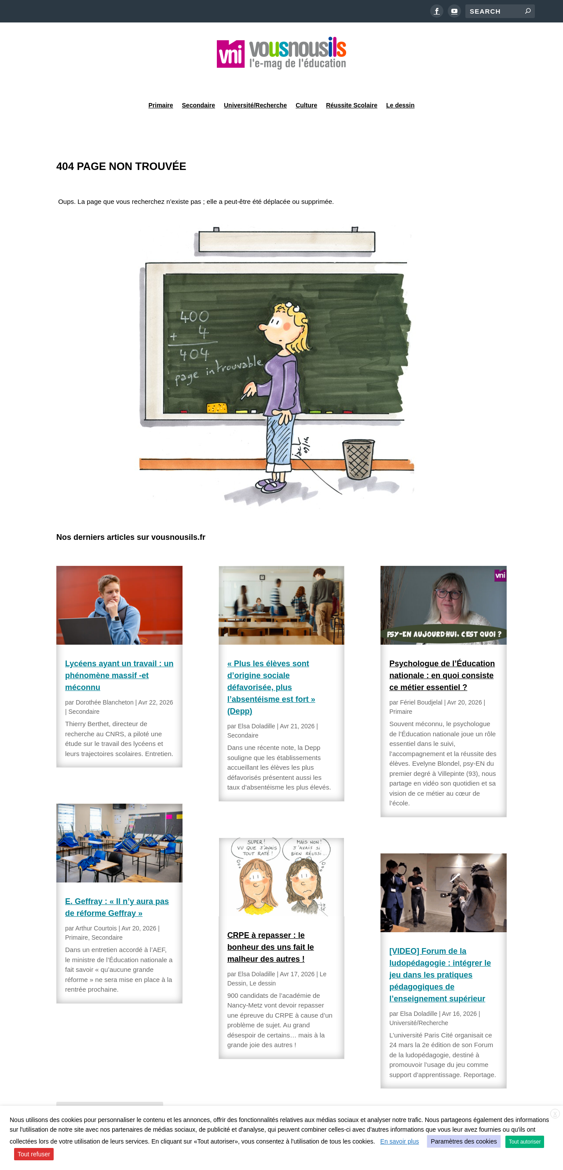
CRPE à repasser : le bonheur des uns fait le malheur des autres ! (270, 924)
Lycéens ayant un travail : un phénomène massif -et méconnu (119, 653)
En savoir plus (399, 1141)
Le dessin (400, 81)
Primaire (160, 81)
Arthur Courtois (96, 905)
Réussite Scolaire (351, 81)
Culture (306, 81)
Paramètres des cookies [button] (464, 1141)
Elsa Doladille (256, 703)
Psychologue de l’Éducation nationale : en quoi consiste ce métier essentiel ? (442, 653)
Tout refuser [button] (34, 1154)
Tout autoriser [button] (525, 1142)
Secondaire (198, 81)
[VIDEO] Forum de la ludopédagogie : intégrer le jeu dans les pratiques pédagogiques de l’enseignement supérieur (440, 952)
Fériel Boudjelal (421, 679)
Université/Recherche (255, 81)
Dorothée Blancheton (105, 679)
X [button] (555, 1114)
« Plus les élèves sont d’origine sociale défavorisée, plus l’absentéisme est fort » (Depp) (271, 665)
